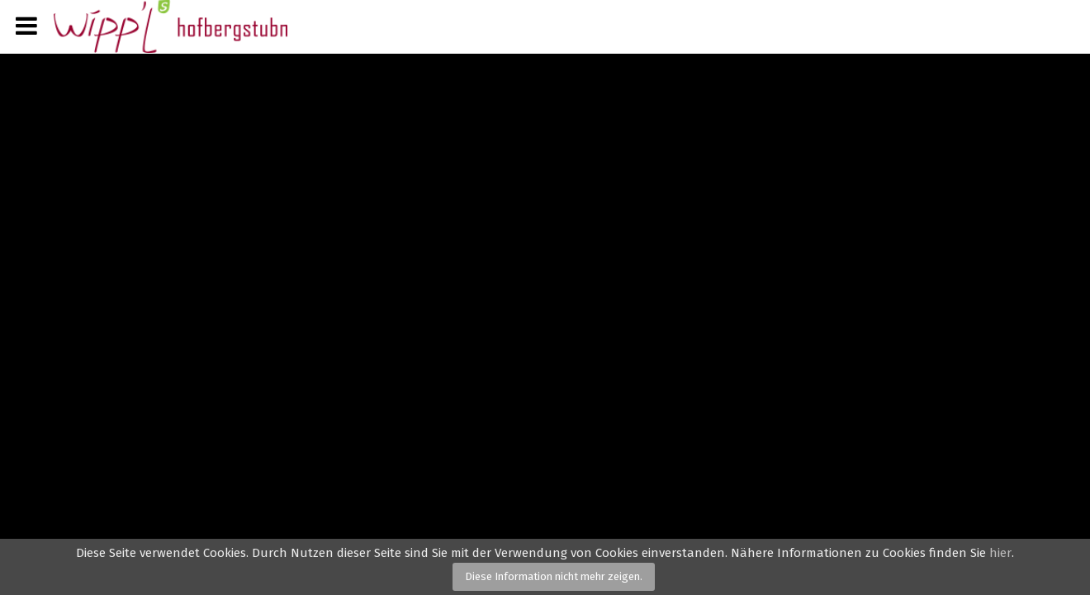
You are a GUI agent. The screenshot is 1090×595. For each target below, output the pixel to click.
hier (1000, 552)
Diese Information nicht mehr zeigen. (553, 576)
